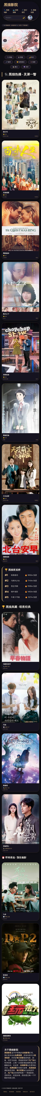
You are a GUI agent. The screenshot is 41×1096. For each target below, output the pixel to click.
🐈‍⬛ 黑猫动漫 (33, 11)
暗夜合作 (25, 1092)
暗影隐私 (18, 1092)
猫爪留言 (32, 1092)
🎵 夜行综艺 (24, 11)
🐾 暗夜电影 (6, 11)
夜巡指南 (11, 1092)
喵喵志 (5, 1092)
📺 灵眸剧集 (15, 11)
